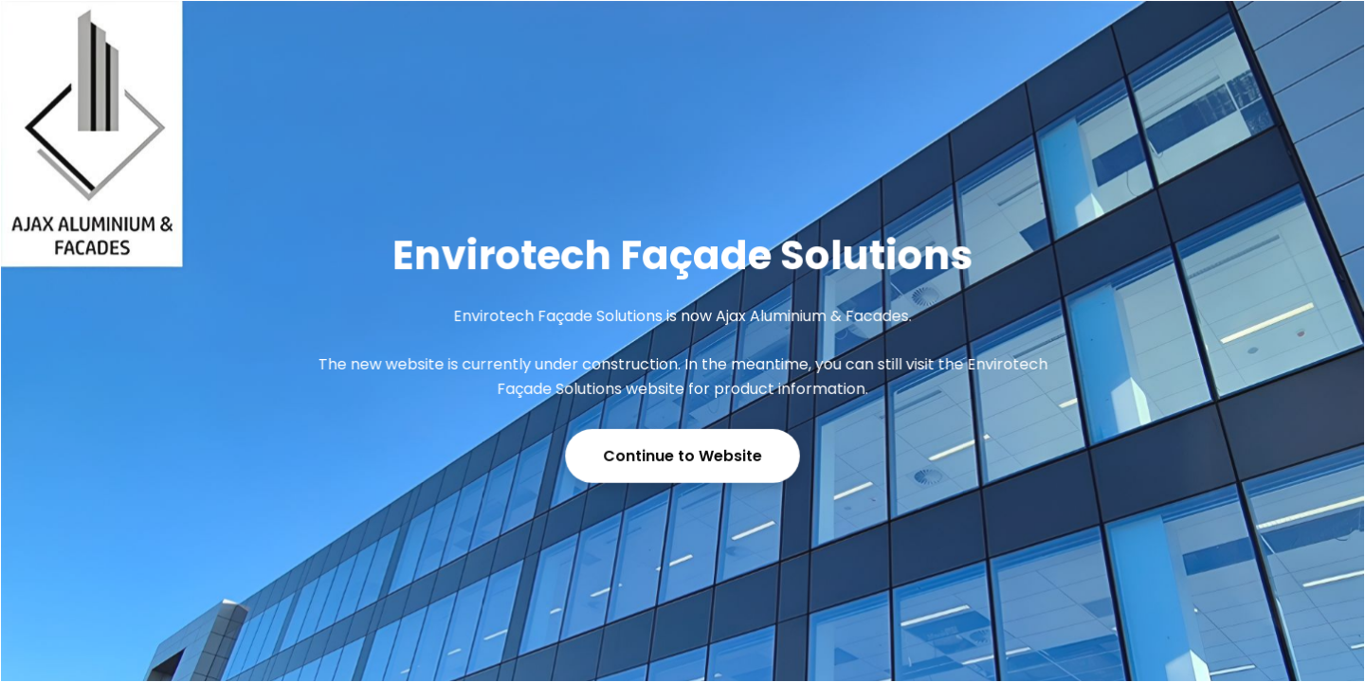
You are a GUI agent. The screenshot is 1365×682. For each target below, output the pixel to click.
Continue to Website (682, 456)
